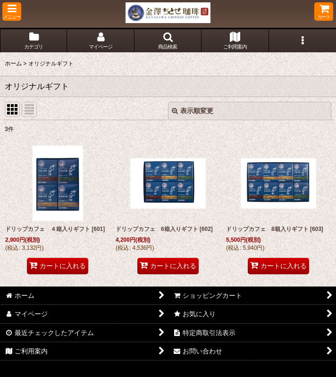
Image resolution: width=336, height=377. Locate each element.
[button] (11, 11)
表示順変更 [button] (192, 111)
